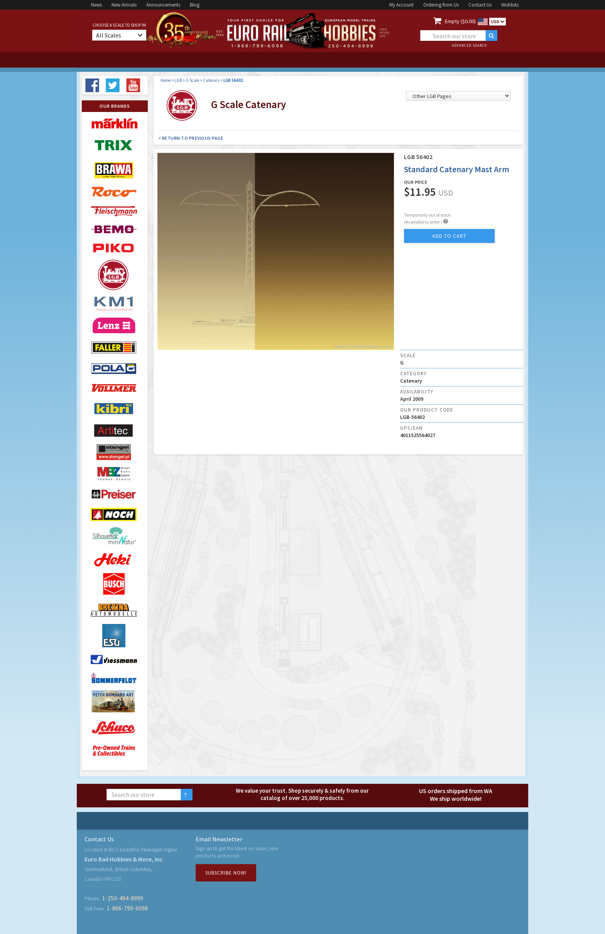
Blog (194, 5)
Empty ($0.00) (460, 21)
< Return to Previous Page (190, 138)
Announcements (163, 5)
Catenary (211, 80)
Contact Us (480, 5)
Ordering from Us (441, 5)
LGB (178, 80)
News (96, 5)
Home (166, 80)
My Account (401, 5)
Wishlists (510, 5)
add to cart (449, 235)
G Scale (192, 80)
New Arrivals (124, 5)
